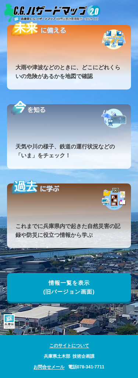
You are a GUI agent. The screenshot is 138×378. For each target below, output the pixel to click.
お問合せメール (48, 367)
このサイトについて (69, 345)
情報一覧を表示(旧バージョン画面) (69, 287)
